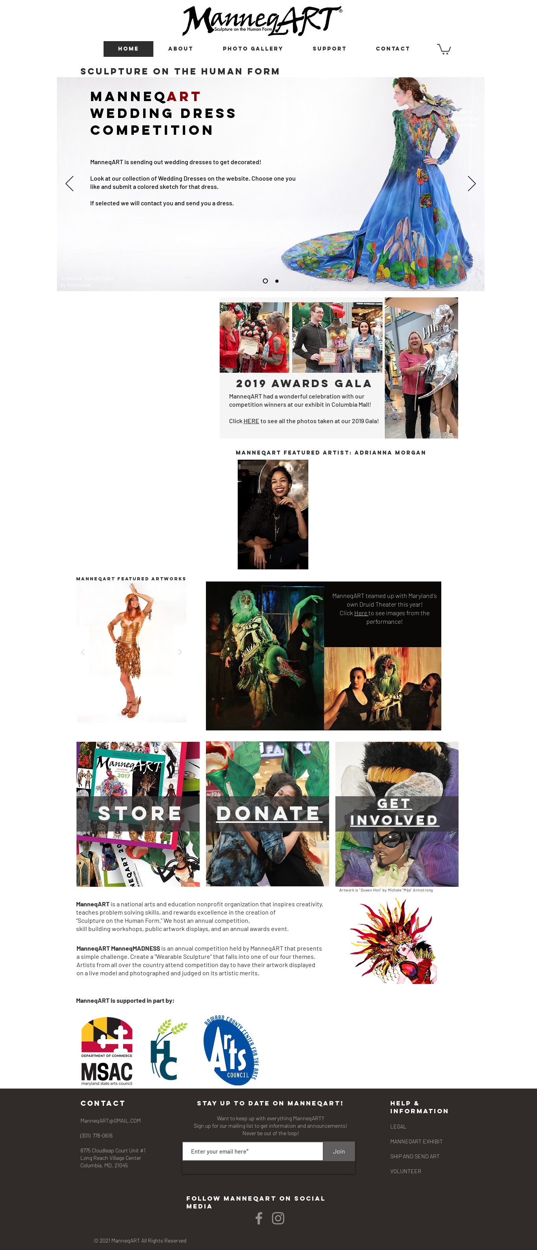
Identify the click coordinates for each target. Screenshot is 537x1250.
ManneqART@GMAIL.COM (110, 1120)
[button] (180, 49)
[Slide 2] (265, 281)
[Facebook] (259, 1218)
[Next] (472, 184)
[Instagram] (278, 1218)
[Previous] (69, 184)
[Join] (339, 1151)
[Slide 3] (277, 281)
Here (361, 612)
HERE (251, 420)
